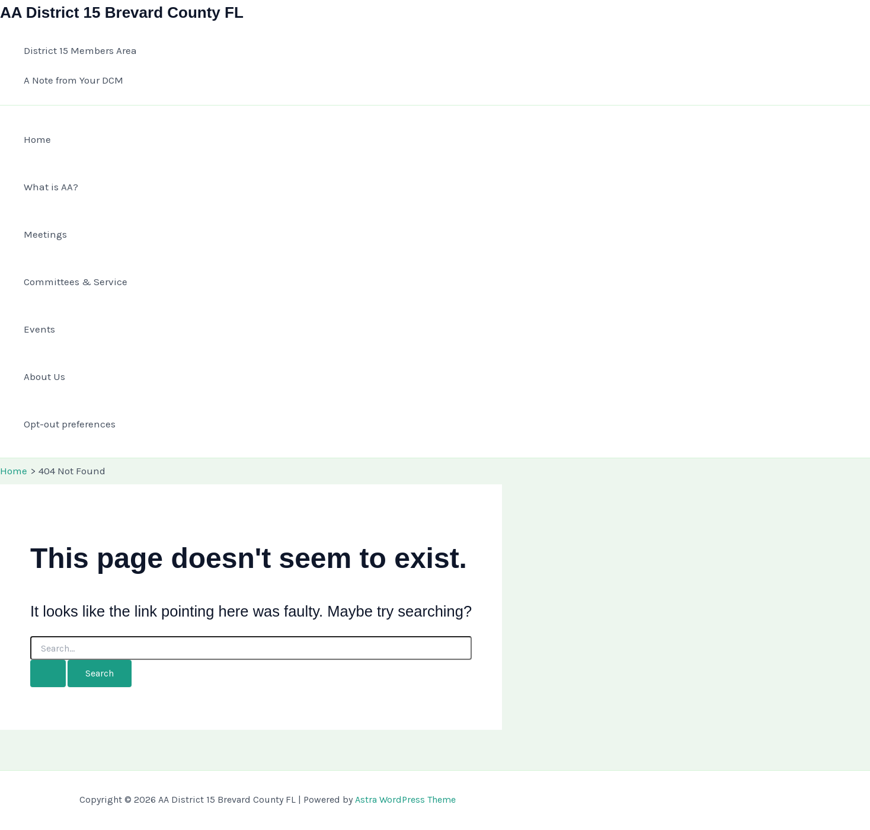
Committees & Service (75, 282)
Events (39, 329)
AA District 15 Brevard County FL (122, 12)
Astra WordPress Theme (405, 799)
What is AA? (51, 187)
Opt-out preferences (70, 424)
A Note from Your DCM (73, 80)
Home (37, 139)
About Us (44, 376)
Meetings (45, 234)
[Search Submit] (48, 673)
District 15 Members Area (80, 50)
